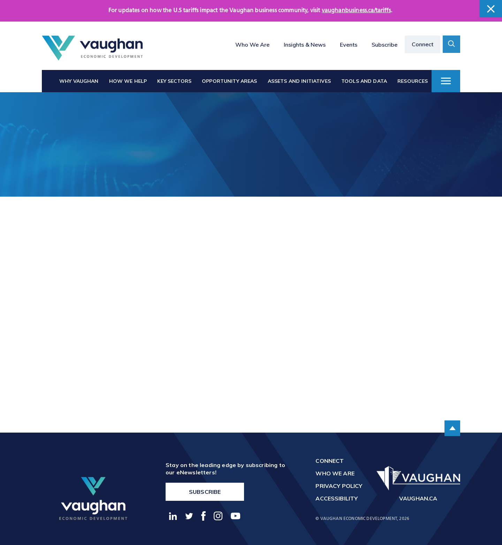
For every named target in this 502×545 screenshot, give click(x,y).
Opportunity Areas (229, 81)
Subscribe (384, 44)
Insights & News (305, 44)
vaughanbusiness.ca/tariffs (356, 11)
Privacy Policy (338, 486)
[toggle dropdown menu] (446, 81)
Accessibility (336, 498)
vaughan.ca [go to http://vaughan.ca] (418, 498)
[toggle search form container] (451, 44)
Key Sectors (174, 81)
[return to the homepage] (93, 498)
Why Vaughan (79, 81)
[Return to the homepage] (92, 48)
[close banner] (490, 8)
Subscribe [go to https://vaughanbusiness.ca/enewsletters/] (205, 491)
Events (348, 44)
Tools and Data (364, 81)
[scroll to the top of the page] (452, 428)
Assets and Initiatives (299, 81)
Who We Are (252, 44)
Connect (422, 44)
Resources (412, 81)
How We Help (128, 81)
